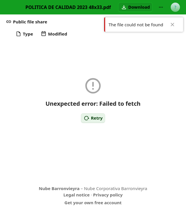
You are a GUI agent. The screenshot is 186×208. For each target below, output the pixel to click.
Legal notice (76, 195)
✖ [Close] (172, 24)
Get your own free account (93, 202)
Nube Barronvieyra (59, 188)
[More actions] (161, 7)
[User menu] (175, 7)
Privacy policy (107, 195)
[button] (135, 7)
